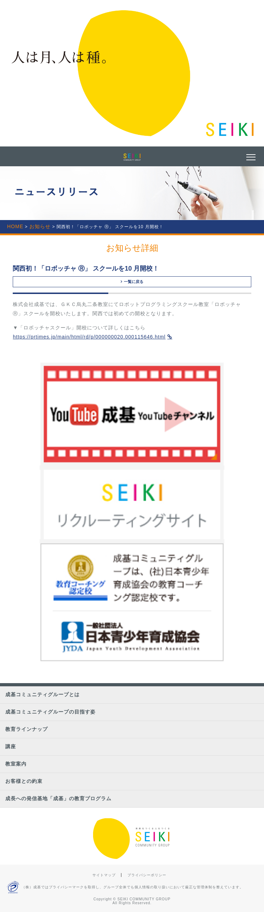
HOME (15, 226)
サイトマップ (104, 875)
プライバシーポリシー (146, 875)
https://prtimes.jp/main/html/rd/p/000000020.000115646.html (89, 337)
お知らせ (40, 226)
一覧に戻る (132, 281)
